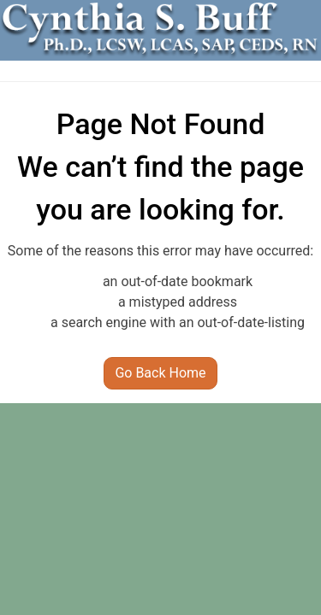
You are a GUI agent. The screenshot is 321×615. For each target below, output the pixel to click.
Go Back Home (160, 373)
